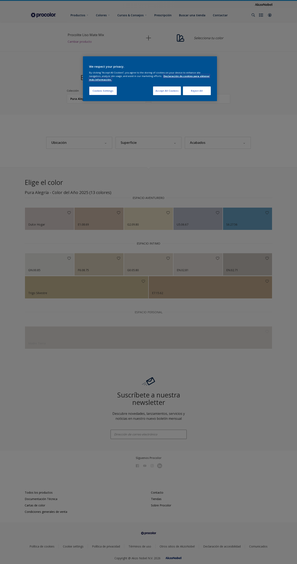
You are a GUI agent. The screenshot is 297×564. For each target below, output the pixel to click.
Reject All (197, 90)
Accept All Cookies (167, 90)
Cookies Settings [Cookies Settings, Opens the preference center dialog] (103, 90)
